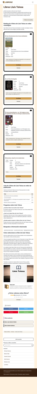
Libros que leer (18, 339)
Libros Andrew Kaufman (10, 325)
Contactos (27, 374)
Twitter (26, 308)
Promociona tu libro (13, 374)
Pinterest (11, 312)
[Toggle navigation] (32, 2)
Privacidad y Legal (21, 374)
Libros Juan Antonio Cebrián (10, 322)
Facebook (11, 308)
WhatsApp (26, 312)
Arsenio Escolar (7, 356)
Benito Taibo (6, 353)
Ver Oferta (18, 65)
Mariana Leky (7, 361)
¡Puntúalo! (18, 299)
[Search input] (18, 345)
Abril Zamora (7, 359)
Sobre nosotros (6, 374)
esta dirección (21, 223)
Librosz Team (12, 284)
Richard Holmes (7, 351)
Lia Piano (6, 364)
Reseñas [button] (18, 68)
